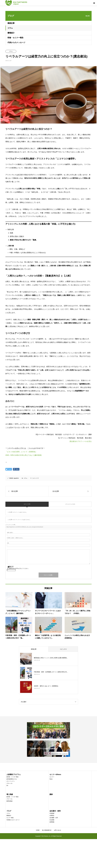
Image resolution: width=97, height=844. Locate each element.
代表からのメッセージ (16, 42)
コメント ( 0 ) (27, 504)
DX (7, 785)
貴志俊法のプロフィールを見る (81, 441)
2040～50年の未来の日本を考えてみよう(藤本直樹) (23, 455)
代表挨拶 (52, 813)
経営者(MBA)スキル (11, 779)
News (51, 779)
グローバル (9, 783)
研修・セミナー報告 (15, 38)
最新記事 (11, 23)
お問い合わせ (57, 830)
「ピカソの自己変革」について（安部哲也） (21, 452)
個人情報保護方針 (47, 830)
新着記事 (33, 649)
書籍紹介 (11, 33)
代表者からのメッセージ (12, 820)
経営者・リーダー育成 (12, 777)
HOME (38, 830)
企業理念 (52, 815)
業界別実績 (9, 801)
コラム (10, 28)
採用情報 (52, 822)
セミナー (52, 777)
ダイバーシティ (10, 781)
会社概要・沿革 (54, 817)
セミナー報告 (10, 817)
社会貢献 (52, 820)
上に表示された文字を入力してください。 (18, 568)
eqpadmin (16, 478)
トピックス (63, 649)
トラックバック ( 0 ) (70, 504)
